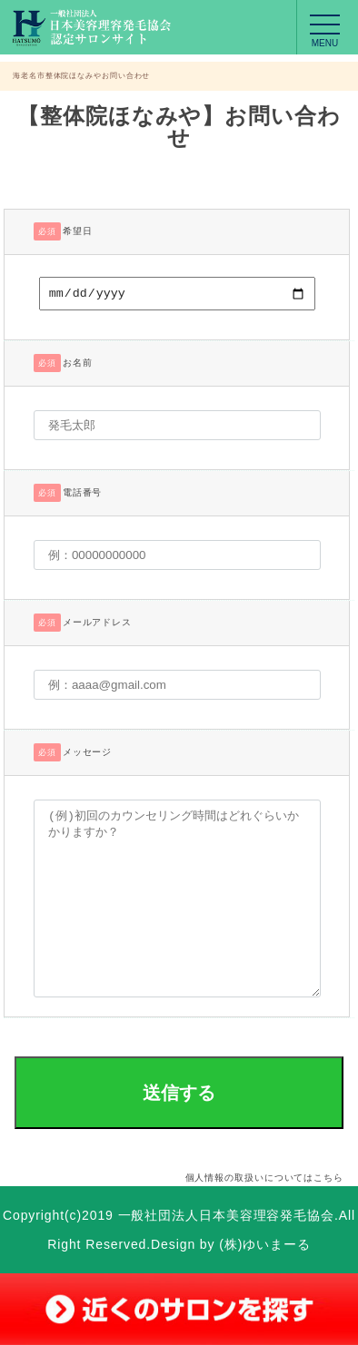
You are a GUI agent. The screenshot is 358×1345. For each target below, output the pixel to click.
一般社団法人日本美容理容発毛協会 (226, 1218)
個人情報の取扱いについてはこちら (264, 1180)
